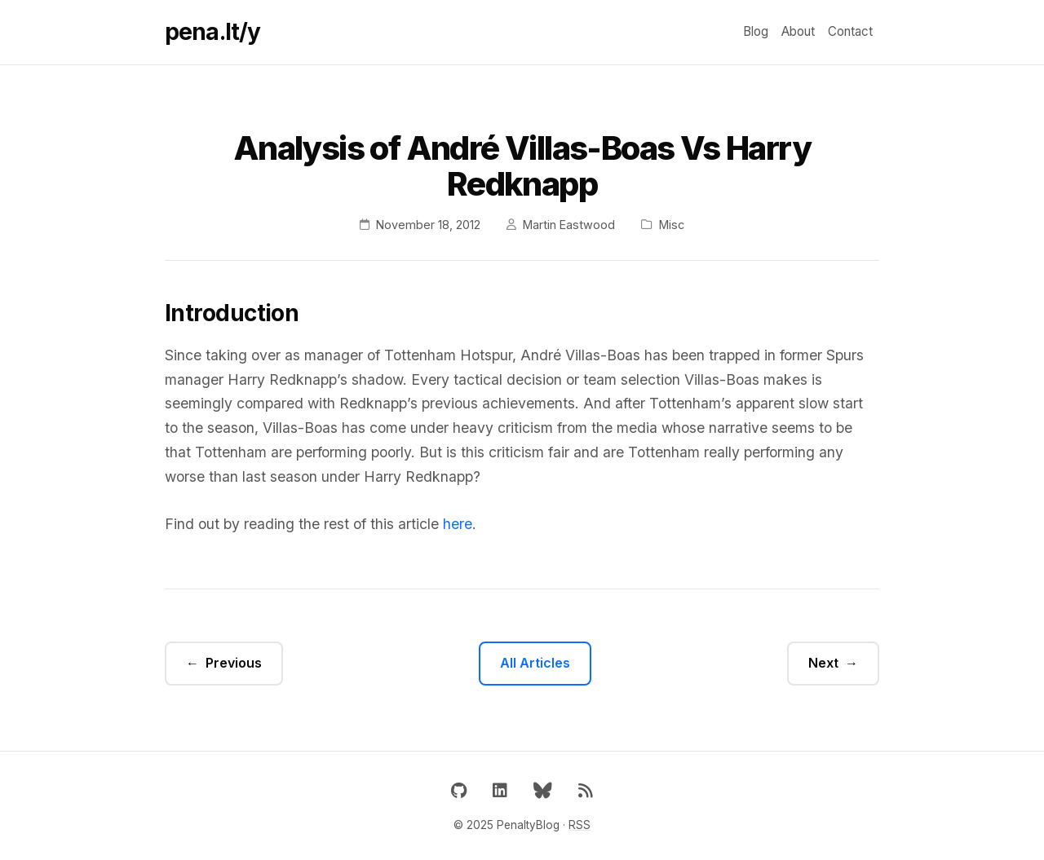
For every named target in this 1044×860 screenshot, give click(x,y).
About (798, 31)
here (457, 523)
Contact (850, 31)
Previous (234, 663)
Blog (755, 31)
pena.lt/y (212, 32)
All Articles (535, 663)
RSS (579, 824)
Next (823, 663)
